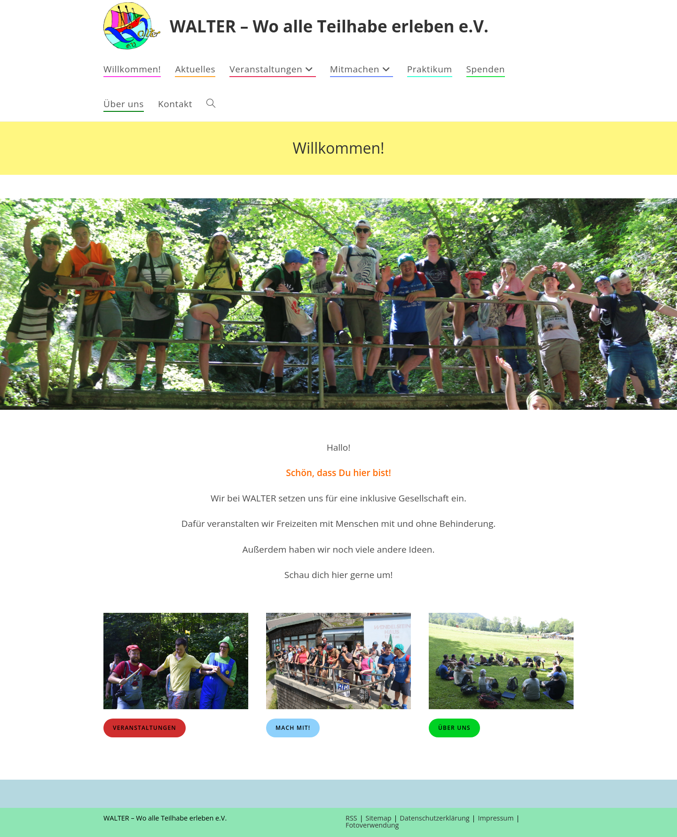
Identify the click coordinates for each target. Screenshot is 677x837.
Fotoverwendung (372, 825)
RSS (351, 818)
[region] (338, 304)
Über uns (454, 728)
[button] (14, 304)
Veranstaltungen (144, 728)
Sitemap (379, 818)
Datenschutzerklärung (434, 818)
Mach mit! (293, 728)
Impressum (496, 818)
